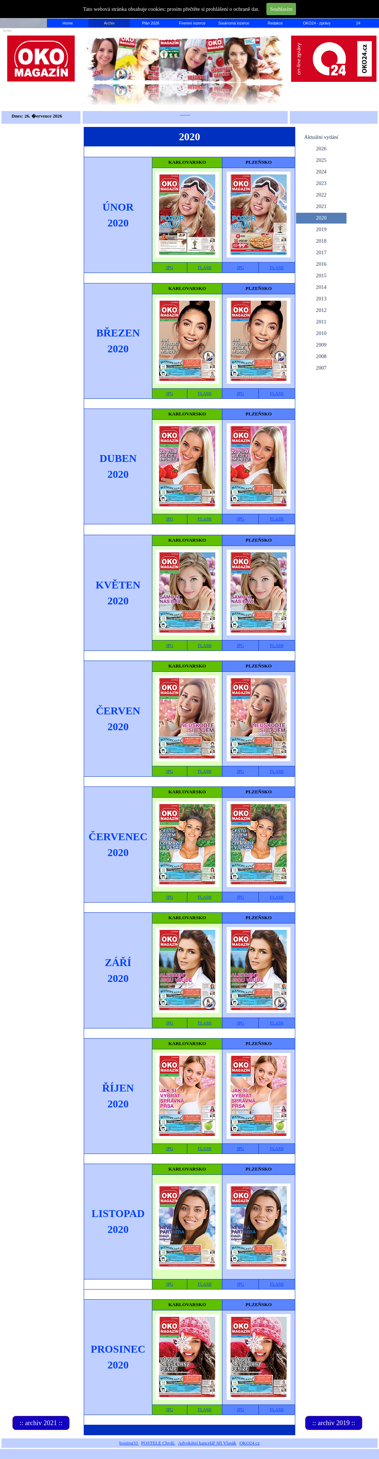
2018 (321, 241)
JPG (169, 267)
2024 (321, 172)
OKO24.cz (249, 1443)
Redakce (275, 23)
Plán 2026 (151, 23)
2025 (321, 160)
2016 (321, 264)
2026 (321, 148)
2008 (321, 356)
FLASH (205, 267)
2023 (321, 183)
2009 (321, 345)
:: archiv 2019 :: (333, 1423)
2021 (321, 206)
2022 (321, 195)
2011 (321, 322)
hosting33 (129, 1443)
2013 (321, 298)
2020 (321, 218)
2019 (321, 229)
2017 (321, 252)
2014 (321, 287)
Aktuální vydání (321, 137)
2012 (321, 310)
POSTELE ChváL (158, 1443)
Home (67, 23)
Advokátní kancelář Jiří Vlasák (207, 1443)
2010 (321, 333)
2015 (321, 275)
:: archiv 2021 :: (40, 1423)
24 (358, 23)
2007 (321, 368)
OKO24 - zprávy (316, 23)
